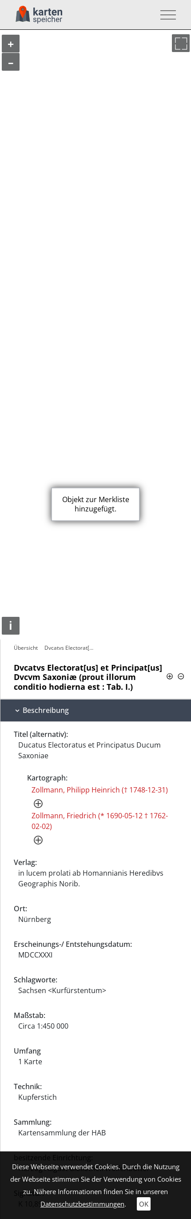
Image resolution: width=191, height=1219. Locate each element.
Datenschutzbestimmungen (82, 1203)
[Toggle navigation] (165, 14)
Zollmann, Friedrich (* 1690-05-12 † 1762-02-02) (100, 821)
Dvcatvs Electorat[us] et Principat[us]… (71, 648)
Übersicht (26, 648)
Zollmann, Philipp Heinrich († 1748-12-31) (100, 790)
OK (143, 1203)
